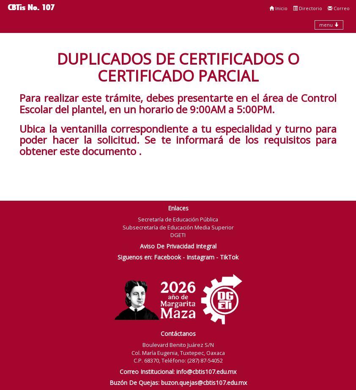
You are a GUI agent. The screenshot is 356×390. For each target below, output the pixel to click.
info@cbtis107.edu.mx (206, 372)
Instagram (200, 257)
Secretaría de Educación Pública (178, 219)
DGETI (178, 235)
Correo (339, 8)
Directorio (307, 8)
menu (329, 25)
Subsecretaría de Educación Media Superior (178, 227)
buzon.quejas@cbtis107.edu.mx (204, 383)
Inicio (278, 8)
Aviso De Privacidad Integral (178, 246)
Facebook (167, 257)
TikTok (229, 257)
